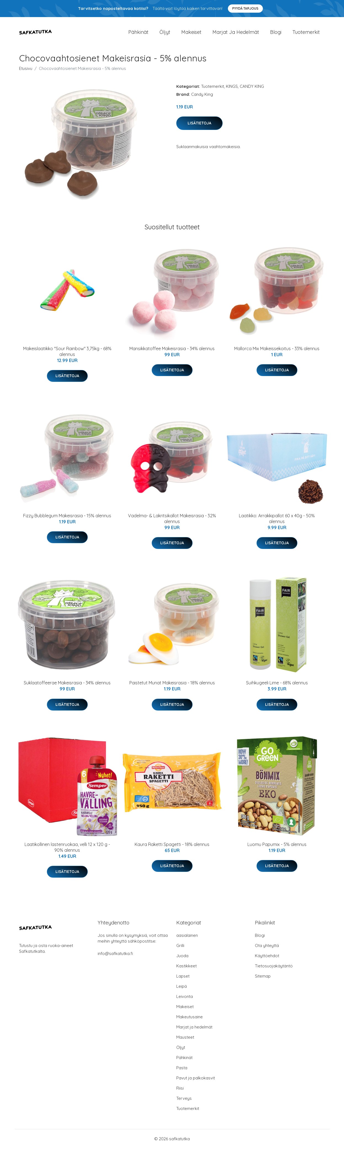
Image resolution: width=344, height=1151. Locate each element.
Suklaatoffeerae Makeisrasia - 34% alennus (67, 686)
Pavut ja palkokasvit (195, 1080)
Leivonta (184, 999)
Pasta (181, 1070)
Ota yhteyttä (267, 948)
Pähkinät (138, 33)
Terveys (184, 1101)
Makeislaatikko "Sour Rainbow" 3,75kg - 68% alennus (67, 354)
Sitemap (263, 978)
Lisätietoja (199, 125)
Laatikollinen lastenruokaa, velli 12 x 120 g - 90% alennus (67, 850)
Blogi (275, 33)
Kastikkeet (186, 968)
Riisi (180, 1090)
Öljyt (164, 33)
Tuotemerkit (306, 33)
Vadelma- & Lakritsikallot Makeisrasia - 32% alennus (172, 521)
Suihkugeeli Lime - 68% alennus (277, 686)
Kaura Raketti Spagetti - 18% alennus (172, 847)
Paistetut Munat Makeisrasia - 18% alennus (172, 686)
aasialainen (187, 938)
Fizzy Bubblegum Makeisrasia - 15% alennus (67, 518)
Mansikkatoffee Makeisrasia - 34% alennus (172, 351)
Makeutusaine (189, 1019)
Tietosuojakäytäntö (274, 968)
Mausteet (185, 1040)
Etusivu (25, 71)
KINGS (232, 89)
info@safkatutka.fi (115, 956)
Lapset (183, 978)
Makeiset (191, 33)
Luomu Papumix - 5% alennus (276, 847)
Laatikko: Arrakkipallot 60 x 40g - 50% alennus (277, 521)
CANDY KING (252, 89)
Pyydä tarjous (245, 8)
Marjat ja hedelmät (235, 33)
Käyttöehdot (267, 958)
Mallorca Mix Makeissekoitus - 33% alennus (276, 351)
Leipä (181, 989)
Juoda (182, 958)
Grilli (180, 948)
